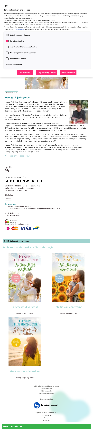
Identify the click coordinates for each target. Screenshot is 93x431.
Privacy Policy (19, 29)
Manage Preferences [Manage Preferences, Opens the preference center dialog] (14, 64)
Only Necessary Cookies (47, 73)
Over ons (46, 418)
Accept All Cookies (68, 73)
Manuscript (46, 420)
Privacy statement (46, 415)
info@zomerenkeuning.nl (46, 393)
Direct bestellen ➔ (12, 426)
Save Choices (25, 73)
